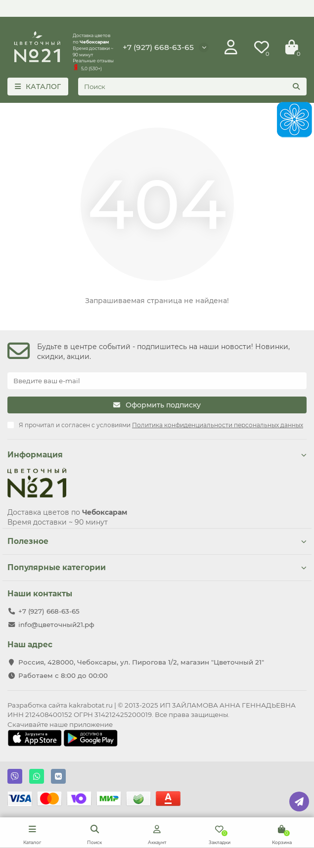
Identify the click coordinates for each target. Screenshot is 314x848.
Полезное (157, 541)
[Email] (157, 380)
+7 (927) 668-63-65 (158, 47)
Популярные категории (157, 567)
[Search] (192, 86)
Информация (157, 454)
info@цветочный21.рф (56, 624)
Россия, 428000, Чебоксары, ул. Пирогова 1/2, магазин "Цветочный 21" (141, 662)
